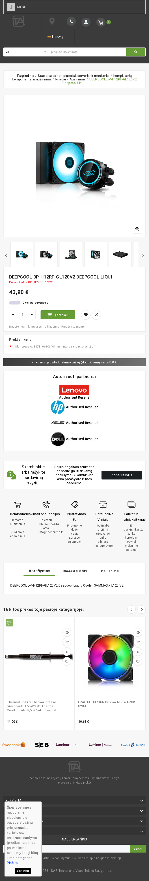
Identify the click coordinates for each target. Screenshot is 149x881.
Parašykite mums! (73, 326)
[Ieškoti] (87, 52)
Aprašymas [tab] (39, 570)
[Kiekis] (22, 314)
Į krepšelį (58, 315)
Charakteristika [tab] (75, 571)
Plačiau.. (13, 863)
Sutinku (23, 871)
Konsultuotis (121, 475)
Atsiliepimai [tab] (109, 571)
